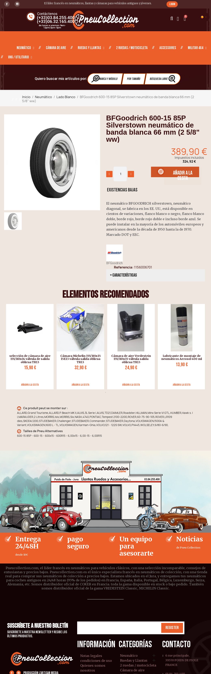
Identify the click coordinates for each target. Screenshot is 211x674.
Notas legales (91, 656)
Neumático (25, 48)
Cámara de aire (56, 48)
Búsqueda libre (162, 79)
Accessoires (167, 48)
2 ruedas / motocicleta (132, 48)
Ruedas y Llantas (91, 48)
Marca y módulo (104, 79)
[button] (172, 4)
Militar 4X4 (197, 48)
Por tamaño (134, 79)
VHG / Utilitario (20, 57)
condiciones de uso (96, 661)
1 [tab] (106, 392)
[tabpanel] (28, 346)
